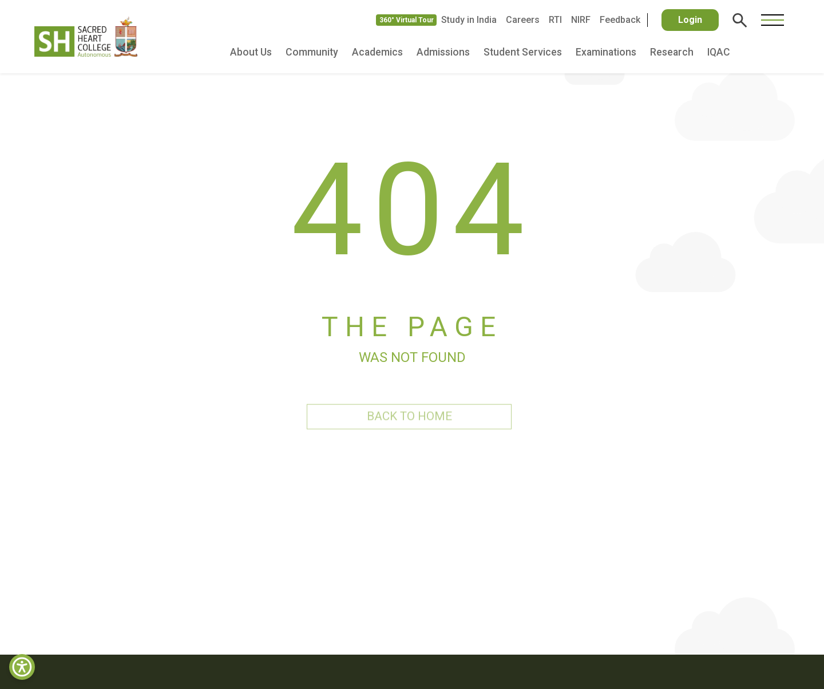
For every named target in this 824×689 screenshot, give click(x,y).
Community (312, 52)
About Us (251, 52)
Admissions (443, 52)
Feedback (620, 19)
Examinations (606, 52)
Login (690, 19)
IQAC (718, 52)
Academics (377, 52)
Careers (523, 19)
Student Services (523, 52)
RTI (555, 19)
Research (672, 52)
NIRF (581, 19)
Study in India (469, 19)
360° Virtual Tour (406, 20)
